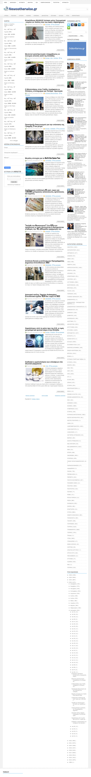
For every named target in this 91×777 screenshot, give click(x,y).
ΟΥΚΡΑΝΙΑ (70, 458)
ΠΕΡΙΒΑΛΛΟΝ (71, 474)
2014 (70, 760)
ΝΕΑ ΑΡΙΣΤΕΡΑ (71, 443)
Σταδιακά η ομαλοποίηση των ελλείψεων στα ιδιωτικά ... (79, 722)
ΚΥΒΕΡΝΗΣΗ (71, 408)
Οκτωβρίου (73, 588)
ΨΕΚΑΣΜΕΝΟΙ (71, 556)
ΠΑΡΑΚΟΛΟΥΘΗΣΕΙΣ (73, 465)
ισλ (68, 376)
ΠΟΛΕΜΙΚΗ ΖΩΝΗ (72, 483)
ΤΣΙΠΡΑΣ (69, 532)
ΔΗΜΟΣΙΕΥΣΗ (71, 309)
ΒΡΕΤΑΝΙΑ (70, 288)
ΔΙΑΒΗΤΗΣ (70, 315)
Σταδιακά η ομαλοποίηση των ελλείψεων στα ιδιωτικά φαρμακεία (44, 362)
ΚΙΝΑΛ (69, 391)
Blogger (16, 140)
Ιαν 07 (73, 669)
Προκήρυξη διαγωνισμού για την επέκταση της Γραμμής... (79, 690)
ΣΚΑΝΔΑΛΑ (70, 503)
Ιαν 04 (73, 729)
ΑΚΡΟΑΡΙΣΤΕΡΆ (71, 250)
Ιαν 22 (73, 633)
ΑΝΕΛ (69, 261)
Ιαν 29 (73, 616)
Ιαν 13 (73, 655)
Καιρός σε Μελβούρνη (9, 129)
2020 (70, 745)
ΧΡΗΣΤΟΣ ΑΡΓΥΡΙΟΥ (73, 550)
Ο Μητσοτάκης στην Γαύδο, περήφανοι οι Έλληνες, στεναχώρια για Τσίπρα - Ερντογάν (44, 90)
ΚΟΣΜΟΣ (28, 15)
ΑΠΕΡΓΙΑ (69, 270)
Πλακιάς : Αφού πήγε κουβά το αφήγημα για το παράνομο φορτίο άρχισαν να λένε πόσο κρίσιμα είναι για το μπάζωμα (81, 210)
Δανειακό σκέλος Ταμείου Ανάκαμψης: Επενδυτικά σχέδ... (78, 714)
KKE (68, 564)
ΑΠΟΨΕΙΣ (70, 273)
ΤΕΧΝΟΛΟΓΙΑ (71, 518)
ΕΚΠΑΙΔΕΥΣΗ (65, 2)
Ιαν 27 (73, 621)
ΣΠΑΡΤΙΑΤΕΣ (71, 509)
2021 (70, 743)
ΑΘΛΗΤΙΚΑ (30, 2)
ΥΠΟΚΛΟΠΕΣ (71, 541)
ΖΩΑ (37, 2)
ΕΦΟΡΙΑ (69, 365)
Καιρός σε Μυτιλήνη (9, 83)
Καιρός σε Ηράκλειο (9, 36)
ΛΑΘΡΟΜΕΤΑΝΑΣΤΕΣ (73, 426)
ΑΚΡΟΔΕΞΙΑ (70, 253)
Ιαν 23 (73, 631)
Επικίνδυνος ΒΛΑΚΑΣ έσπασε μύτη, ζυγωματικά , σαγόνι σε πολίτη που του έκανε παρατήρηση (45, 21)
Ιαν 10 (73, 662)
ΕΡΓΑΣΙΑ (69, 353)
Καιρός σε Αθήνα (8, 25)
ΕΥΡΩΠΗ (21, 15)
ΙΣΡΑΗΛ (69, 382)
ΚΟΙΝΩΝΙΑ (36, 15)
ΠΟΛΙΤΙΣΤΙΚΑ (56, 2)
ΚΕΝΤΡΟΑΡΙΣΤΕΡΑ (72, 388)
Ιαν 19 (73, 640)
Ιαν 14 (73, 653)
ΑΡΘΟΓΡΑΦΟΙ (71, 276)
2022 (70, 740)
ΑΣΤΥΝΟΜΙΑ (70, 282)
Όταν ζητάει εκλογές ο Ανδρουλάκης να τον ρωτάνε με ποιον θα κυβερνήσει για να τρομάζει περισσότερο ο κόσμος (77, 157)
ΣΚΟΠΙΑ (69, 506)
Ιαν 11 (73, 660)
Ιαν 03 (73, 731)
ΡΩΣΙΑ (69, 500)
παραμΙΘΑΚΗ (71, 468)
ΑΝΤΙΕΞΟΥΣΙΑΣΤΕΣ (72, 267)
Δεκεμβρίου (73, 584)
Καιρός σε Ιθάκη (8, 94)
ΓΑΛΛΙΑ (69, 291)
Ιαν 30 (73, 614)
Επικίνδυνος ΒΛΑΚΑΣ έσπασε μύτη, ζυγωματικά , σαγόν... (79, 675)
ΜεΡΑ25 (69, 438)
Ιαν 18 (73, 643)
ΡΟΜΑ (69, 494)
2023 (70, 582)
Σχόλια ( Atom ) (36, 399)
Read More (60, 50)
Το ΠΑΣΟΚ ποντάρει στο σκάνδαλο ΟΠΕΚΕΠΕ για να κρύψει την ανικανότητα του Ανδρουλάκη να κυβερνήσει (76, 103)
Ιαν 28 (73, 619)
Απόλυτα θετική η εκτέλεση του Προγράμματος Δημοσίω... (78, 709)
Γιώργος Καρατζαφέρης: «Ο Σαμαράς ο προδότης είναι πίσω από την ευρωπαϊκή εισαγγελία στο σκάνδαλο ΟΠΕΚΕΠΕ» (76, 67)
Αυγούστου (73, 593)
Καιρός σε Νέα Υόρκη (9, 106)
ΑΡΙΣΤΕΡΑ (70, 279)
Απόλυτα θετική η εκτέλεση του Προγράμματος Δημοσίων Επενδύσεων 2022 (44, 261)
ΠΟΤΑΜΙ (69, 491)
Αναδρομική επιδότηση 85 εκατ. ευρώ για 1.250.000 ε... (79, 699)
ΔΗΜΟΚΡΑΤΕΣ (71, 299)
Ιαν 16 (73, 648)
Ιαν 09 (73, 665)
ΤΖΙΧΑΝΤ (69, 521)
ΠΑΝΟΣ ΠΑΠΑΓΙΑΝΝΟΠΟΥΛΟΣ (75, 461)
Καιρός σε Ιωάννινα (9, 71)
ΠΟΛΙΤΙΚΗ (13, 15)
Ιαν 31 (73, 612)
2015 (70, 757)
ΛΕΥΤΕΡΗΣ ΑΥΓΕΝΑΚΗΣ (74, 435)
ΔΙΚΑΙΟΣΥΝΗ (45, 15)
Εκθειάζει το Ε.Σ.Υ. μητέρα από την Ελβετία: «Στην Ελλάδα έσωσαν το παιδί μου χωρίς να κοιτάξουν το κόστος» (80, 175)
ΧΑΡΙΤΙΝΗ (70, 547)
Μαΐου (72, 600)
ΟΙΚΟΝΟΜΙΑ (48, 196)
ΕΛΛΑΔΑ (61, 15)
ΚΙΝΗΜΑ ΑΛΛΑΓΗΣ (72, 394)
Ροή (82, 35)
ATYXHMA (70, 558)
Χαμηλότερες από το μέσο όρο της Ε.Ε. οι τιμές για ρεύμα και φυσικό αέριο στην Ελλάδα (44, 329)
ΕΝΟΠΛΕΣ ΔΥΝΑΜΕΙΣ (73, 347)
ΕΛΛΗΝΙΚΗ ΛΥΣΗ (72, 344)
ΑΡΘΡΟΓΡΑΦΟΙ (76, 15)
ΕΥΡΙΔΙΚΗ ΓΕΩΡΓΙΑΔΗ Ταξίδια (75, 359)
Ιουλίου (72, 596)
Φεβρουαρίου (74, 608)
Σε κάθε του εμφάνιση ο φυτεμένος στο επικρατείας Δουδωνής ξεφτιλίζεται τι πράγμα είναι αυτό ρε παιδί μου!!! (77, 86)
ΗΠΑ (51, 58)
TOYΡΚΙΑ (70, 567)
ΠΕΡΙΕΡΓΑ (70, 477)
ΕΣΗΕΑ (69, 356)
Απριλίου (72, 603)
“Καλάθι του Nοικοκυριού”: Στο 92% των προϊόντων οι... (78, 704)
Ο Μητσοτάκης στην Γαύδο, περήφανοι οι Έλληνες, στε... (79, 685)
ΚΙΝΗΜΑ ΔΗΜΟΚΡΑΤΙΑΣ (73, 397)
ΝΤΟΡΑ (69, 452)
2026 (70, 575)
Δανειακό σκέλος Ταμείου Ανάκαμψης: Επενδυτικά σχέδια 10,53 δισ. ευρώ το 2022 (42, 295)
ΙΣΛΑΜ (69, 379)
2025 (70, 577)
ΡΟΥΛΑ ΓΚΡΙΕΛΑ (71, 497)
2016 (70, 755)
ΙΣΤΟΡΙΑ (69, 385)
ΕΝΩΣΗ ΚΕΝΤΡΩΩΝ (72, 350)
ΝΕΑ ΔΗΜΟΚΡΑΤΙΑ (72, 446)
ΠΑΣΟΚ (69, 471)
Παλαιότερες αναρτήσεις (60, 395)
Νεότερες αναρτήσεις (30, 395)
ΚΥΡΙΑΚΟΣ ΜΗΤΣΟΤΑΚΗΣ (51, 93)
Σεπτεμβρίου (73, 591)
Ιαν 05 (73, 726)
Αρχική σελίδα (45, 395)
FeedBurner (17, 184)
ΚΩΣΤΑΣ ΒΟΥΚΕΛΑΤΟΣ (73, 417)
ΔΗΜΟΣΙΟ (70, 312)
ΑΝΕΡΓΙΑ (69, 264)
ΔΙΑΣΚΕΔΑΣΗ (13, 2)
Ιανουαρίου (73, 610)
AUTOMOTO (22, 2)
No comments (56, 24)
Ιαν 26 (73, 624)
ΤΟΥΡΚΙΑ (55, 58)
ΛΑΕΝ (69, 423)
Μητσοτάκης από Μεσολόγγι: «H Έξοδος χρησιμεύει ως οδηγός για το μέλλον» (80, 192)
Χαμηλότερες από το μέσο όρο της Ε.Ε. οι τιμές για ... (79, 718)
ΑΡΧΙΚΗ (6, 15)
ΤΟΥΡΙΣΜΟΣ (48, 160)
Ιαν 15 (73, 650)
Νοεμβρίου (73, 586)
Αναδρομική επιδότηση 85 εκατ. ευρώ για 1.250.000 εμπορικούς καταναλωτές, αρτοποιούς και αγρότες (44, 191)
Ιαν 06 (73, 672)
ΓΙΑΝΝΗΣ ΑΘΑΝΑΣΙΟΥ (73, 296)
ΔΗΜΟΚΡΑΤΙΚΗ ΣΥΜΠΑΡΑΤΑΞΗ (76, 306)
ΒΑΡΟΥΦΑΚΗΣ (71, 285)
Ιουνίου (72, 598)
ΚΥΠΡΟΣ (69, 411)
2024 (70, 579)
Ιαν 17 (73, 645)
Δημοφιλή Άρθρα (73, 35)
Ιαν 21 (73, 636)
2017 (70, 752)
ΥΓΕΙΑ (67, 15)
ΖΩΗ (68, 371)
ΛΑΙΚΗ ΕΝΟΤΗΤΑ (72, 429)
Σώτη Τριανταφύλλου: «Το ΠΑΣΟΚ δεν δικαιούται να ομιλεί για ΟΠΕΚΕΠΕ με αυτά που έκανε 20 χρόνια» (81, 120)
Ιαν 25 (73, 626)
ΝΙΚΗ (68, 449)
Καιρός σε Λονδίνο (9, 117)
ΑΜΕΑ (5, 2)
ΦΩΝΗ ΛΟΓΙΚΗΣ (71, 544)
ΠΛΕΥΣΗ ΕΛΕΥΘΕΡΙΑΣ (73, 480)
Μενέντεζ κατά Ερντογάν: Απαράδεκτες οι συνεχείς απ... (79, 680)
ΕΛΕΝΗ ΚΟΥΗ (71, 338)
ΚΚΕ (68, 400)
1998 (70, 762)
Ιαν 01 (73, 736)
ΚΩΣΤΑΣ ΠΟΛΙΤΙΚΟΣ (73, 420)
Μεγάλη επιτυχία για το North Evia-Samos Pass (42, 158)
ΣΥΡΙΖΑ (69, 512)
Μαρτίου (72, 605)
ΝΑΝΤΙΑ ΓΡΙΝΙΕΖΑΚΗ (73, 441)
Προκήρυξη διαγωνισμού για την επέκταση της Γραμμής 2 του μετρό (44, 125)
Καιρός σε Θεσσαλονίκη (10, 48)
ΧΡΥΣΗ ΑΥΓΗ (71, 553)
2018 (70, 750)
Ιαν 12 (73, 657)
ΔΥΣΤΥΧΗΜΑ (71, 327)
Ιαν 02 (73, 733)
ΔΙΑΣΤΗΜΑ (70, 321)
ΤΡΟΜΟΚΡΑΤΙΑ (71, 529)
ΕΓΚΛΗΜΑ (53, 15)
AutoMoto (70, 561)
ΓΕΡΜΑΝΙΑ (70, 293)
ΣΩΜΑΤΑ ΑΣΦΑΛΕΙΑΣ (45, 2)
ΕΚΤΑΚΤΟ (70, 336)
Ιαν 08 (73, 667)
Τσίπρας (69, 535)
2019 (70, 748)
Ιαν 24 (73, 628)
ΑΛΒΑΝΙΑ (70, 256)
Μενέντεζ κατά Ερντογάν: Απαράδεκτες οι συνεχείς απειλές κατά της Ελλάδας (42, 55)
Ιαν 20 (73, 638)
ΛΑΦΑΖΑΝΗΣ (71, 432)
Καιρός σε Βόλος (8, 60)
